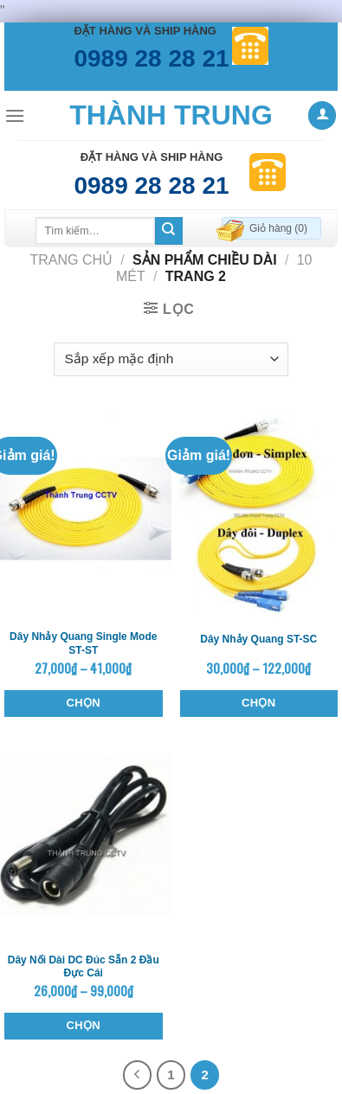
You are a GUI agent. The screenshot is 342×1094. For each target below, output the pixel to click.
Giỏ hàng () (278, 228)
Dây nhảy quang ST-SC (258, 639)
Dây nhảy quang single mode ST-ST (83, 643)
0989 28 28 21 (151, 58)
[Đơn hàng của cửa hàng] (171, 359)
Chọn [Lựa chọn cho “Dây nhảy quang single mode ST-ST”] (83, 702)
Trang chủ (71, 260)
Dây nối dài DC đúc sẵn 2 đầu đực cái (83, 967)
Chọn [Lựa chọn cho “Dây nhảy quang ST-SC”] (259, 702)
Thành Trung (171, 115)
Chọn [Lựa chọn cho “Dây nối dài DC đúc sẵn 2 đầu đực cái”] (83, 1025)
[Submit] (169, 231)
